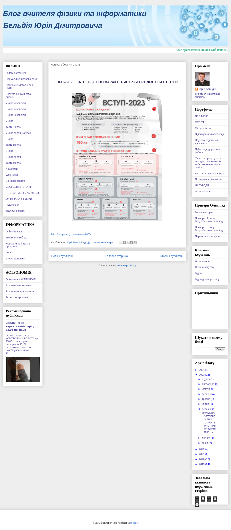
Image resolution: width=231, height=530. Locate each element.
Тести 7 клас (13, 127)
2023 (202, 374)
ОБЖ (9, 252)
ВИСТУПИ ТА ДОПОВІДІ (209, 173)
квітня (206, 403)
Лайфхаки (12, 168)
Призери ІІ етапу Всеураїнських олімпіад (209, 229)
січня (205, 443)
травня (206, 399)
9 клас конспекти (16, 114)
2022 (202, 449)
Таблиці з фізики (15, 210)
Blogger (134, 522)
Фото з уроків (202, 191)
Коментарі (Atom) (126, 265)
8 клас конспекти (16, 109)
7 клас (9, 121)
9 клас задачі (13, 156)
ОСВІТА (199, 122)
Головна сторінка (116, 256)
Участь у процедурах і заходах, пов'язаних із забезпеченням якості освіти (208, 163)
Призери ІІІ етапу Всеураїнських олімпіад (209, 220)
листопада (208, 384)
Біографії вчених (15, 180)
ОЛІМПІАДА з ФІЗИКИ (19, 198)
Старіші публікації (171, 256)
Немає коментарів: (104, 242)
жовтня (206, 389)
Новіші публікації (62, 256)
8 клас (9, 139)
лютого (206, 437)
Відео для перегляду (207, 279)
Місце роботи (203, 128)
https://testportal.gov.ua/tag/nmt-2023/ (71, 234)
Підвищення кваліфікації (209, 134)
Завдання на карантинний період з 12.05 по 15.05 (22, 326)
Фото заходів (202, 261)
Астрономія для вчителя (20, 291)
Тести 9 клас (13, 162)
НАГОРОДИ (202, 185)
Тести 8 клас (13, 144)
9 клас (9, 150)
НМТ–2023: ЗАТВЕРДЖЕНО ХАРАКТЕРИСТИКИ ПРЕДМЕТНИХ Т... (208, 422)
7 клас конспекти (16, 103)
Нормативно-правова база (21, 79)
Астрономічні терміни (18, 285)
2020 (202, 459)
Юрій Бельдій (207, 89)
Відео (198, 273)
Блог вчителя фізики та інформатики (74, 13)
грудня (206, 379)
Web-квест (12, 174)
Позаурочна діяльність (208, 179)
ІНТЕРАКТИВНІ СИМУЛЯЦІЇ (22, 192)
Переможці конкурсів (207, 236)
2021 (202, 454)
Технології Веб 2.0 (16, 237)
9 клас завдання (15, 258)
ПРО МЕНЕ (201, 116)
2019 (202, 464)
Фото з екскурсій (204, 267)
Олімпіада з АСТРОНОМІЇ (21, 279)
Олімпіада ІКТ (14, 231)
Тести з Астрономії (17, 297)
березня (207, 409)
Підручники (12, 204)
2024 (202, 369)
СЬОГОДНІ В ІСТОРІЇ (18, 186)
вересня (207, 394)
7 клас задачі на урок (18, 133)
